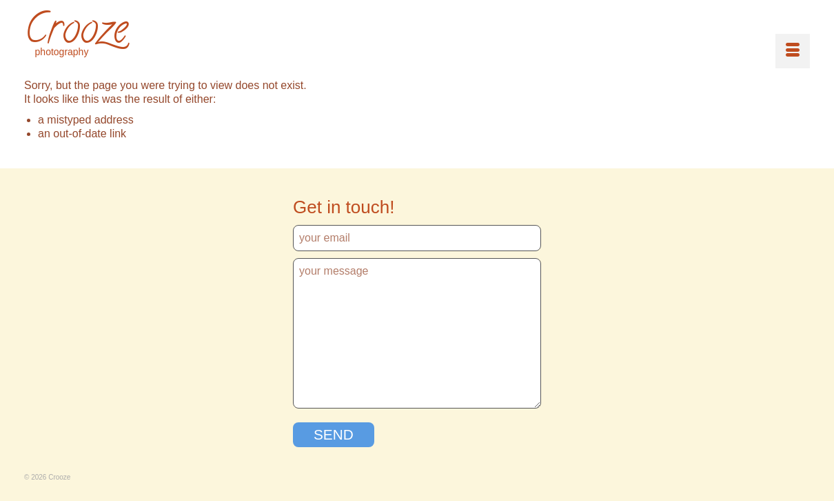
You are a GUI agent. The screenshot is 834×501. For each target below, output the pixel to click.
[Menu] (792, 51)
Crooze (76, 33)
